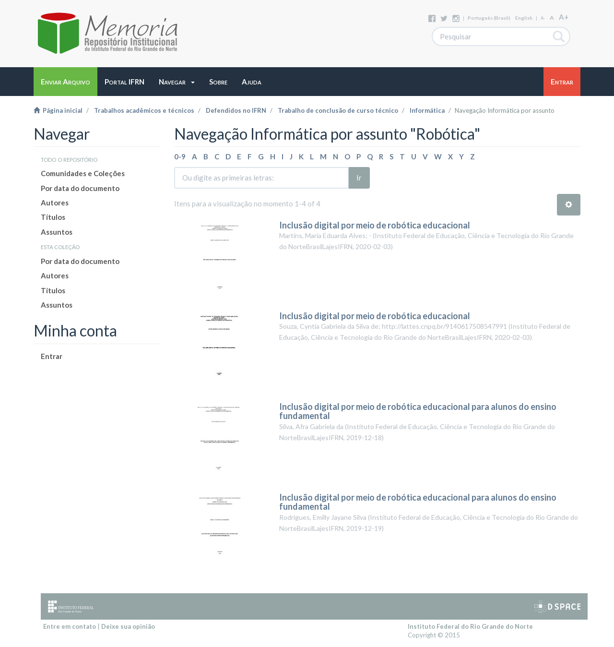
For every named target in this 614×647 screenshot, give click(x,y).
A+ (563, 16)
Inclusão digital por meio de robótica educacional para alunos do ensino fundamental (417, 411)
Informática (427, 110)
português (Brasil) (489, 18)
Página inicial (58, 110)
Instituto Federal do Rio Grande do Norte (470, 626)
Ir (359, 177)
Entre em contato (69, 626)
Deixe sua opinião (128, 626)
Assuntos (56, 232)
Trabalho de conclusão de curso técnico (338, 110)
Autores (55, 202)
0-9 (180, 156)
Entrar (51, 356)
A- (543, 18)
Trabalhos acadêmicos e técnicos (144, 110)
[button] (177, 81)
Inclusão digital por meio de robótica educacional (374, 225)
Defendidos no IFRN (236, 110)
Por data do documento (80, 188)
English (523, 18)
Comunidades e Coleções (83, 173)
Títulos (53, 217)
